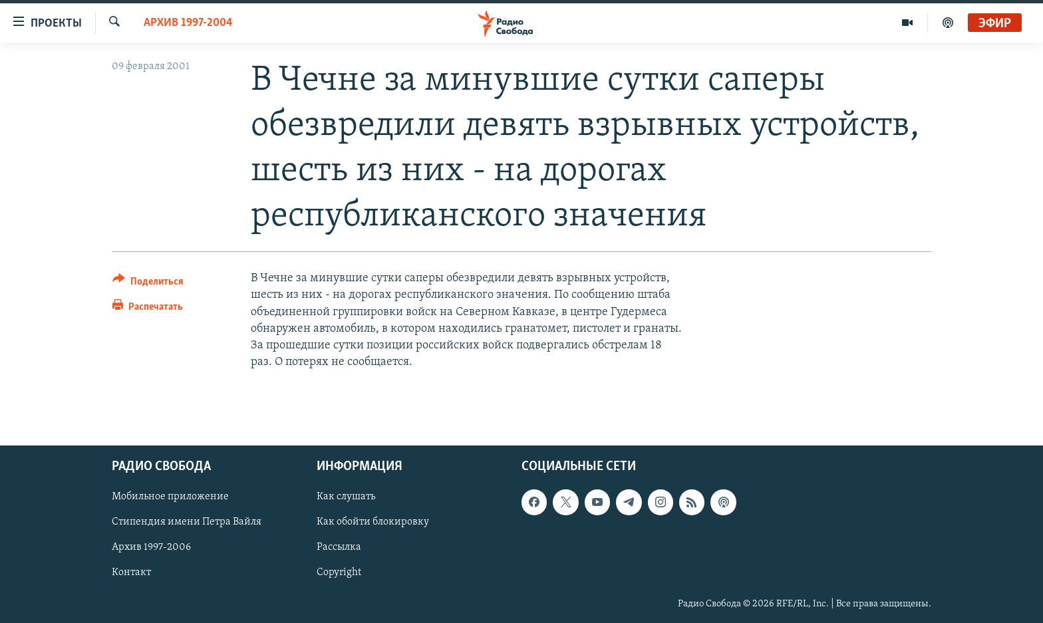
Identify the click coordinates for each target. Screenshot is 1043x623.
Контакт (131, 573)
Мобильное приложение (170, 497)
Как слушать (346, 497)
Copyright (339, 573)
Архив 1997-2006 (151, 548)
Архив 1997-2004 (188, 23)
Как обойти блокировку (373, 522)
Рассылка (339, 548)
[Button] (148, 283)
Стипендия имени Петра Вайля (186, 522)
